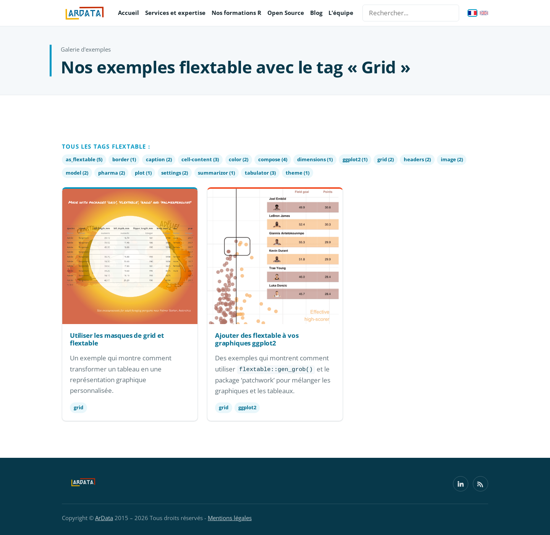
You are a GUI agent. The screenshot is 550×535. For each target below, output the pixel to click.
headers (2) (417, 159)
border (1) (124, 159)
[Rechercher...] (410, 13)
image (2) (452, 159)
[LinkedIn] (460, 483)
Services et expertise (175, 12)
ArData (104, 518)
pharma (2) (111, 172)
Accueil (128, 12)
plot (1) (143, 172)
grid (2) (385, 159)
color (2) (238, 159)
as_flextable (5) (84, 159)
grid (78, 407)
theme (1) (297, 172)
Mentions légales (230, 518)
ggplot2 (247, 407)
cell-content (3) (200, 159)
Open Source (285, 12)
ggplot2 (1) (355, 159)
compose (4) (272, 159)
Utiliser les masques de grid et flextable (117, 339)
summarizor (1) (216, 172)
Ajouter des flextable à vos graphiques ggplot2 (256, 339)
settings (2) (174, 172)
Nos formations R (236, 12)
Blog (316, 12)
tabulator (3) (260, 172)
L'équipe (340, 12)
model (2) (77, 172)
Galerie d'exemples (86, 49)
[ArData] (83, 484)
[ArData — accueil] (84, 13)
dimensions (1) (315, 159)
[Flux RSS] (480, 483)
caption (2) (159, 159)
